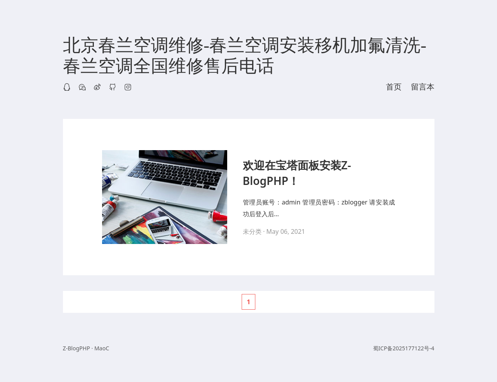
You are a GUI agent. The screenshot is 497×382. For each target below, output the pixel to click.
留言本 (422, 86)
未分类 (252, 231)
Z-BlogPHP (76, 348)
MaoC (101, 348)
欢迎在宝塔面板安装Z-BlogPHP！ (297, 173)
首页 (394, 86)
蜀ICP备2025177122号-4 (403, 348)
